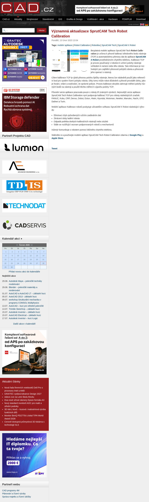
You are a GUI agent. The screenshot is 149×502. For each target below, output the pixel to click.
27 (37, 263)
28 (43, 263)
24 (18, 263)
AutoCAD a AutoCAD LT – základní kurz (27, 293)
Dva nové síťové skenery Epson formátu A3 (24, 400)
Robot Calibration (82, 45)
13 (37, 256)
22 (5, 263)
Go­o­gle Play (136, 135)
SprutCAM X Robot (127, 45)
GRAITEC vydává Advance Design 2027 (23, 394)
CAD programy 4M (10, 490)
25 (24, 263)
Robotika (96, 45)
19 (31, 259)
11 (24, 256)
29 (5, 267)
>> (31, 245)
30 (12, 267)
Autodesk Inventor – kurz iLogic (23, 318)
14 (43, 256)
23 (12, 263)
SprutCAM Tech (109, 45)
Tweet (54, 148)
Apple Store (57, 138)
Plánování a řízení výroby (14, 493)
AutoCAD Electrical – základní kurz (25, 315)
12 (31, 256)
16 (12, 259)
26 (31, 263)
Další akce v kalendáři (24, 323)
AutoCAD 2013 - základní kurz (23, 296)
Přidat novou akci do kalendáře (24, 271)
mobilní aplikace (65, 45)
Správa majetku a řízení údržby (16, 496)
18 (24, 259)
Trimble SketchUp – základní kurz (24, 309)
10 (18, 256)
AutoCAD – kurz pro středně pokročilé (26, 306)
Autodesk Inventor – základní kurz (24, 312)
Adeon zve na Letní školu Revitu (19, 397)
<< (17, 245)
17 (18, 259)
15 (5, 259)
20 (37, 259)
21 (43, 259)
